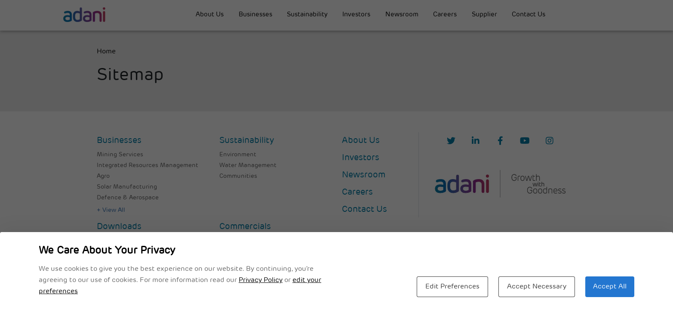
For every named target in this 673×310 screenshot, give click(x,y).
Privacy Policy (261, 280)
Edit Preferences (452, 286)
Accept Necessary (536, 286)
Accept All (610, 286)
